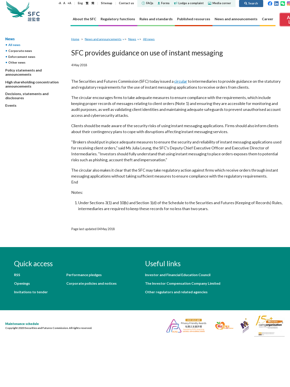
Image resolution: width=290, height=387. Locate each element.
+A (69, 3)
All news (14, 45)
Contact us (126, 3)
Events (10, 105)
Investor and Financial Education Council (177, 275)
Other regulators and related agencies (176, 292)
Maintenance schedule (22, 324)
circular (180, 81)
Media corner (219, 3)
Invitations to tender (31, 292)
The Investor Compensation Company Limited (182, 283)
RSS (17, 275)
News (10, 39)
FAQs (147, 3)
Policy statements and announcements (23, 72)
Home (75, 39)
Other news (16, 62)
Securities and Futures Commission (33, 11)
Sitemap (106, 3)
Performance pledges (84, 275)
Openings (22, 283)
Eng (80, 3)
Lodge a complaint (189, 3)
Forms (164, 3)
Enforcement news (21, 57)
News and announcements (103, 39)
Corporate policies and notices (91, 283)
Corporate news (20, 51)
